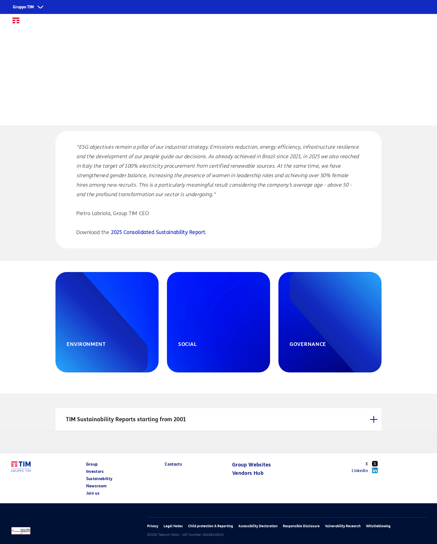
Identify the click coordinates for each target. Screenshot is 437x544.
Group (164, 22)
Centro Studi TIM (315, 22)
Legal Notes (173, 526)
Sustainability (232, 22)
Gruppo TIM (23, 7)
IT (423, 22)
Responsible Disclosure (301, 526)
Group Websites (251, 465)
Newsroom (273, 22)
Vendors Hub (247, 473)
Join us (353, 22)
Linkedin (367, 470)
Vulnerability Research (343, 526)
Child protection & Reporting (210, 526)
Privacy (152, 526)
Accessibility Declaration (258, 526)
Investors (194, 22)
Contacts (173, 464)
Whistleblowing (378, 526)
